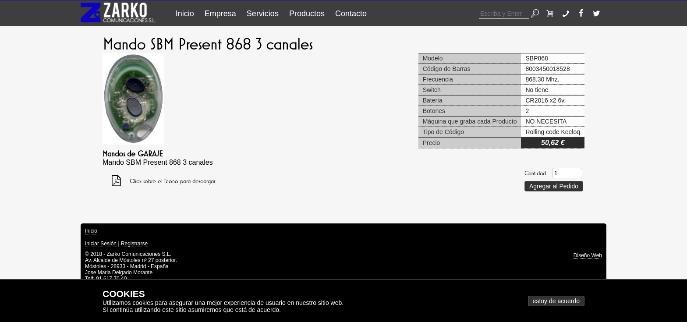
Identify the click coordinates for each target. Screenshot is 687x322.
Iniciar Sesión (101, 244)
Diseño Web (588, 255)
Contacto (351, 13)
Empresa (220, 13)
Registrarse (134, 244)
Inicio (185, 13)
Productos (307, 13)
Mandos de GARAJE (133, 153)
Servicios (263, 13)
